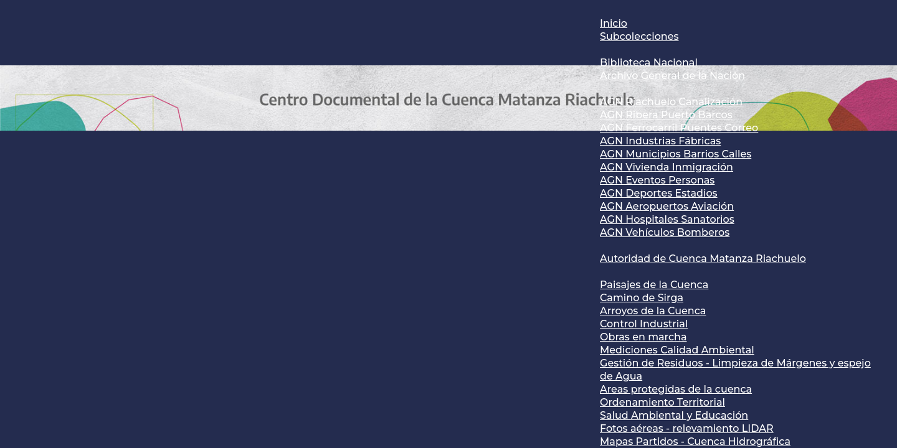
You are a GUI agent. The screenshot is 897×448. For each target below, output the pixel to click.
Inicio (613, 23)
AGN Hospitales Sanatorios (667, 219)
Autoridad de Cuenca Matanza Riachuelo (703, 258)
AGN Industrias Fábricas (660, 141)
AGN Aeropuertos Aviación (667, 206)
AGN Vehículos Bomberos (664, 232)
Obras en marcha (643, 337)
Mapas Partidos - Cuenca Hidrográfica (695, 441)
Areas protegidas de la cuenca (676, 389)
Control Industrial (644, 324)
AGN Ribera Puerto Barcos (666, 115)
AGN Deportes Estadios (659, 193)
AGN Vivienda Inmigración (666, 167)
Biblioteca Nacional (649, 62)
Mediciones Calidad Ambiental (677, 350)
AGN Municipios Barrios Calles (675, 154)
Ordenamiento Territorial (662, 402)
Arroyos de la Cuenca (653, 311)
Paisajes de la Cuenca (654, 285)
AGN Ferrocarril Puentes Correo (679, 128)
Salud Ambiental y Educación (674, 415)
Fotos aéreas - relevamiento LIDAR (687, 428)
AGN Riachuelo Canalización (671, 102)
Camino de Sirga (641, 298)
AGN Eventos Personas (657, 180)
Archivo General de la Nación (672, 76)
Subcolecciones (639, 36)
